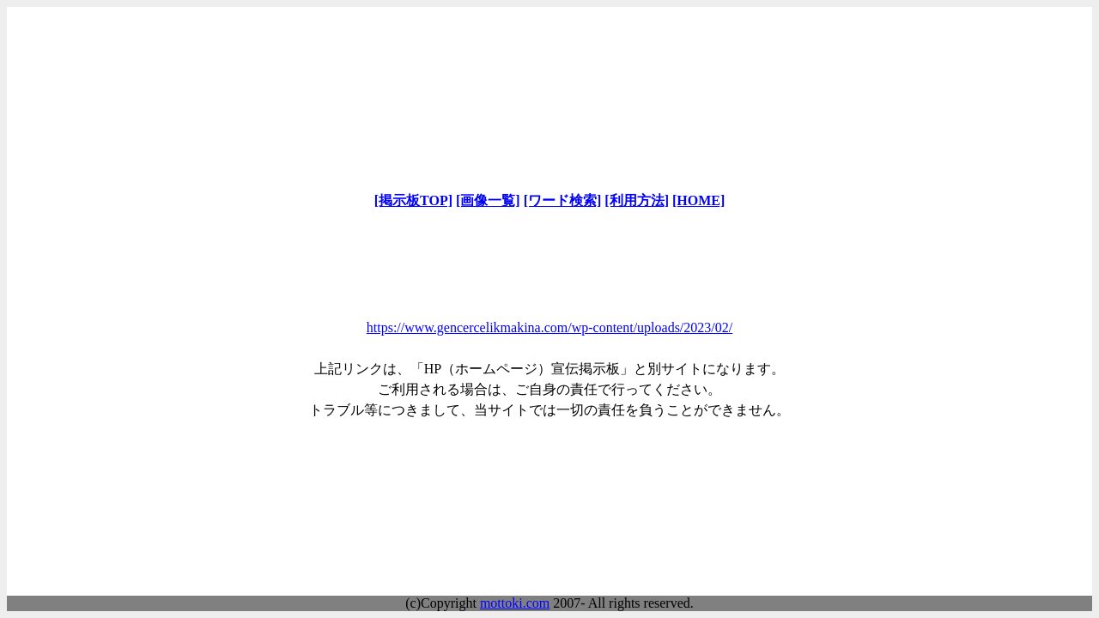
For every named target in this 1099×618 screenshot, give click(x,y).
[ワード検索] (563, 200)
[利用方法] (636, 200)
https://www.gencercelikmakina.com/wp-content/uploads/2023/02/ (549, 327)
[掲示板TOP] (413, 200)
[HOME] (698, 200)
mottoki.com (515, 603)
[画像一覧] (488, 200)
